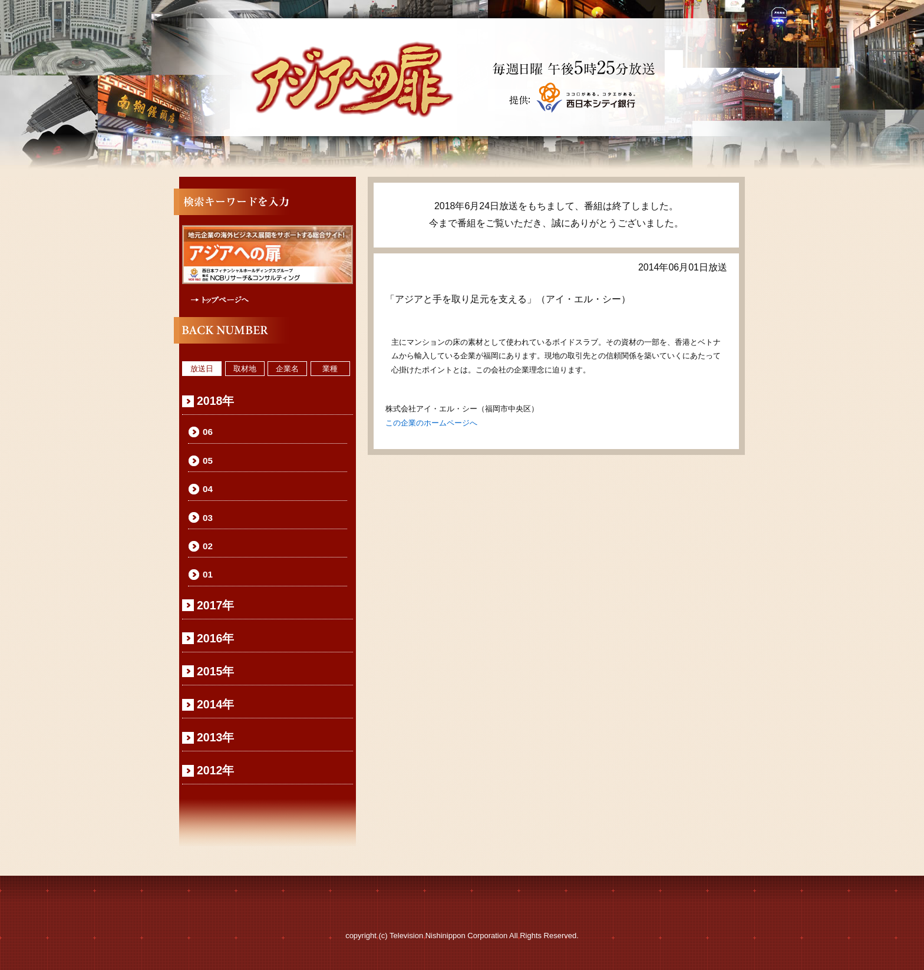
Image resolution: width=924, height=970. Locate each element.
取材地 (244, 368)
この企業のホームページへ (431, 422)
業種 (330, 368)
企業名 (287, 368)
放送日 (201, 368)
